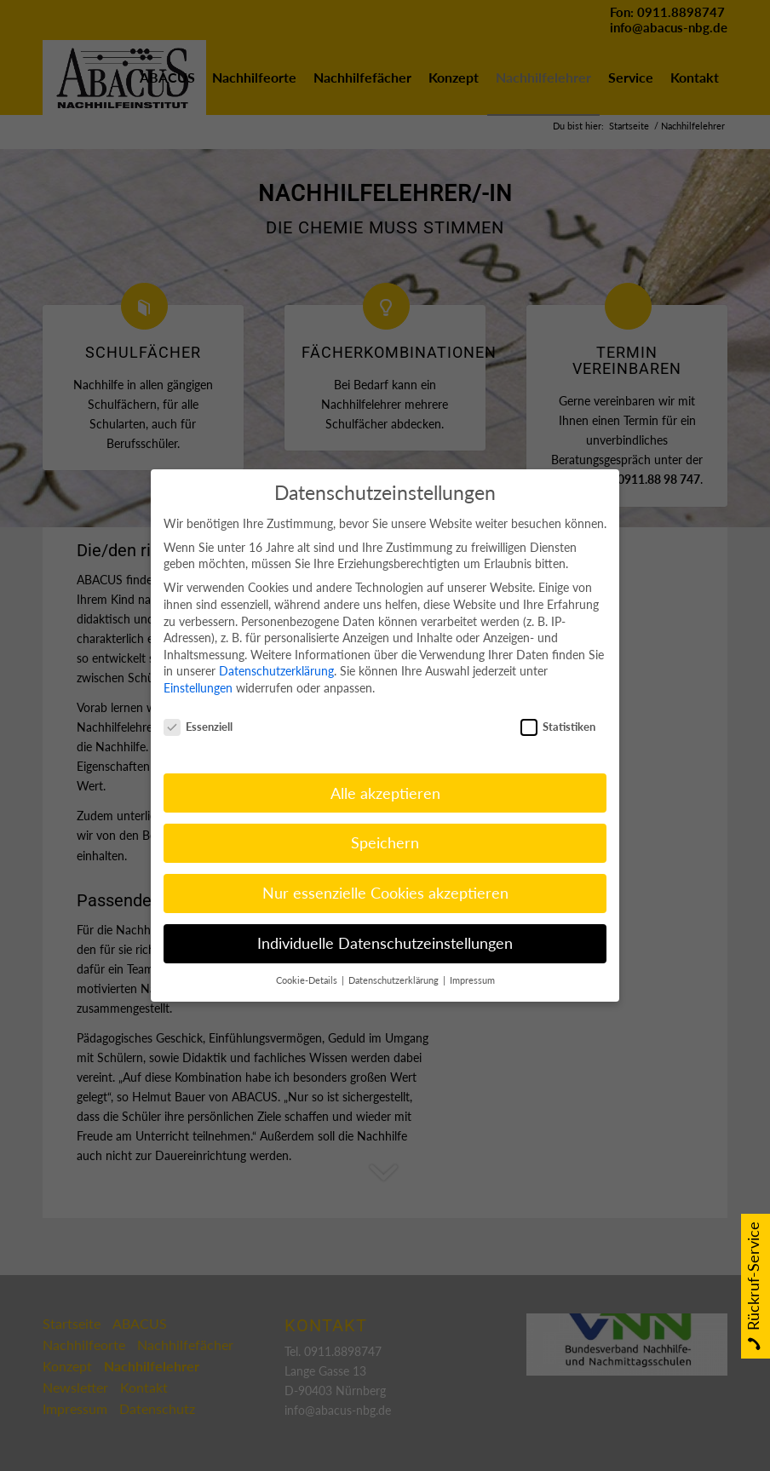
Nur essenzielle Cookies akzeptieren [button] (385, 873)
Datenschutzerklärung (276, 650)
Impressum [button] (472, 960)
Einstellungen (198, 666)
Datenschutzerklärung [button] (394, 960)
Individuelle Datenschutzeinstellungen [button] (385, 923)
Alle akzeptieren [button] (385, 772)
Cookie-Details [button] (308, 960)
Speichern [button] (385, 822)
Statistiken (557, 706)
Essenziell (198, 706)
